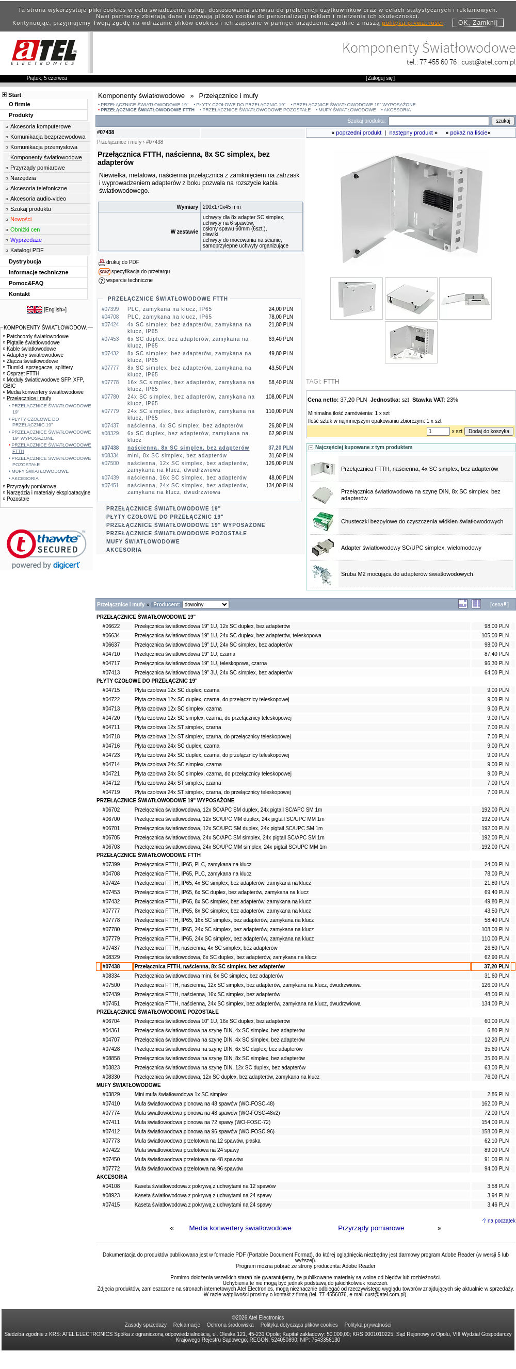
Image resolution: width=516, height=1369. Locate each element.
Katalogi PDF (27, 250)
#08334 (111, 976)
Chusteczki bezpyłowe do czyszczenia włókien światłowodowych (422, 521)
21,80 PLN (497, 883)
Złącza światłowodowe (30, 361)
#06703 (111, 847)
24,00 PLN (497, 864)
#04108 (111, 1186)
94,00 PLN (497, 1169)
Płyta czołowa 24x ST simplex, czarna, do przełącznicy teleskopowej (213, 792)
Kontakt (19, 294)
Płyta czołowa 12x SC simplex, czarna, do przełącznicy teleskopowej (213, 718)
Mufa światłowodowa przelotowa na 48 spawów (189, 1159)
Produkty (21, 115)
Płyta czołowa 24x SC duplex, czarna (177, 746)
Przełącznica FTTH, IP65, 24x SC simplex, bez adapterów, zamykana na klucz (224, 929)
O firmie (19, 104)
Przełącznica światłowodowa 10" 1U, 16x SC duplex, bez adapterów (213, 1021)
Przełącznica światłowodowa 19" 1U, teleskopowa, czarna (201, 663)
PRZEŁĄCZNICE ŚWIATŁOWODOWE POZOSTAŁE (256, 109)
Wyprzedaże (26, 240)
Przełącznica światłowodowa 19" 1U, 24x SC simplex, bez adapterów (214, 645)
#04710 (111, 654)
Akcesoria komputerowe (40, 126)
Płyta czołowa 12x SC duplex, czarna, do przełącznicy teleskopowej (212, 699)
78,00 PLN (497, 874)
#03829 (111, 1094)
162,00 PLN (495, 1104)
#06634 (111, 635)
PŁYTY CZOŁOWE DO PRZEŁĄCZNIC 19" (240, 104)
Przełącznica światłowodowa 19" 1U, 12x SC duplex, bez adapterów (213, 626)
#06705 (111, 837)
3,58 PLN (498, 1186)
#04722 (111, 699)
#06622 (111, 626)
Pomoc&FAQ (26, 283)
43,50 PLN (497, 911)
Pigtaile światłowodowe (31, 342)
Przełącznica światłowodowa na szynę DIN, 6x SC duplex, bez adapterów (219, 1049)
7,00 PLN (498, 727)
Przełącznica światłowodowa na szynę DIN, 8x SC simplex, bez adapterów (220, 1058)
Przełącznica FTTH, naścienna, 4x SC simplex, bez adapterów (419, 469)
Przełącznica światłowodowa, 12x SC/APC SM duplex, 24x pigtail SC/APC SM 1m (228, 810)
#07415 (111, 1205)
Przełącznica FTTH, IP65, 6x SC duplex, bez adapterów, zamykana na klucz (222, 892)
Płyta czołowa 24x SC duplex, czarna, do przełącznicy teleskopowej (212, 755)
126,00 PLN (495, 985)
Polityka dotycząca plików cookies (299, 1325)
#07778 (111, 920)
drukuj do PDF (122, 262)
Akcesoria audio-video (38, 198)
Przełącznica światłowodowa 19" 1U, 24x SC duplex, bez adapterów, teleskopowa (228, 635)
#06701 (111, 828)
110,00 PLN (495, 939)
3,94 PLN (498, 1195)
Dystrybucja (25, 261)
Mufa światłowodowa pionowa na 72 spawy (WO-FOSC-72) (202, 1122)
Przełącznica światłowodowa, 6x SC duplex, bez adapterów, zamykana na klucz (226, 957)
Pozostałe (16, 499)
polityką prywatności (412, 23)
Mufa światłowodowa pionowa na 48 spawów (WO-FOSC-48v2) (207, 1113)
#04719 (111, 792)
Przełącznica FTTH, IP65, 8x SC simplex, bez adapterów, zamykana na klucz (223, 901)
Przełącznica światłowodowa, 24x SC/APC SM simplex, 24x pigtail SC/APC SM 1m (230, 837)
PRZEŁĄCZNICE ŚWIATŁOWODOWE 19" (144, 104)
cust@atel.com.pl (488, 62)
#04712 (111, 783)
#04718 (111, 736)
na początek (501, 1221)
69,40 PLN (497, 892)
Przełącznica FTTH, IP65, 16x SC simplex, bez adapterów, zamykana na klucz (224, 920)
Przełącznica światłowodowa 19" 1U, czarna (185, 654)
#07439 (111, 994)
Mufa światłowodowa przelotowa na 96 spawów (189, 1169)
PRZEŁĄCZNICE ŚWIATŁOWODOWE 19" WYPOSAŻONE (355, 104)
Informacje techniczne (39, 272)
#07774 (111, 1113)
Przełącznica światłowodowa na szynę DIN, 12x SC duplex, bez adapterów (220, 1067)
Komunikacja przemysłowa (43, 147)
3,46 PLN (498, 1205)
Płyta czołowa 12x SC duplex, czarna (177, 690)
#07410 (111, 1104)
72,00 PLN (497, 1113)
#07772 (111, 1169)
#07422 (111, 1150)
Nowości (21, 219)
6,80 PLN (498, 1030)
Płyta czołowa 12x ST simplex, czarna (178, 727)
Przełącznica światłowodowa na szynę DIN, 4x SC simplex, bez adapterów (220, 1030)
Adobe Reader (359, 1266)
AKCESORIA (397, 109)
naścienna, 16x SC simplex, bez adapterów (187, 478)
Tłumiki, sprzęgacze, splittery (38, 367)
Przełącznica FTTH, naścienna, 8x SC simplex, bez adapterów (210, 966)
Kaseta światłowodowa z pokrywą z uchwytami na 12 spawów (205, 1186)
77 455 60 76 (438, 62)
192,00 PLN (495, 810)
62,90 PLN (497, 957)
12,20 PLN (497, 1040)
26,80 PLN (497, 948)
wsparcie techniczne (129, 280)
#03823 (111, 1067)
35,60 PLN (497, 1049)
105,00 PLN (495, 635)
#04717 (111, 663)
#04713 (111, 709)
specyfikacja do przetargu (140, 271)
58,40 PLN (497, 920)
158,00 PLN (495, 1131)
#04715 (111, 690)
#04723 (111, 755)
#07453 (111, 892)
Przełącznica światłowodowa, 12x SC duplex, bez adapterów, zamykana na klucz (227, 1077)
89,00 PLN (497, 1150)
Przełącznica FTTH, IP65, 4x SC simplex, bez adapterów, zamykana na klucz (223, 883)
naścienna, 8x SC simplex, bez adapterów (188, 448)
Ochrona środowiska (230, 1325)
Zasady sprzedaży (146, 1325)
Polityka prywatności (368, 1325)
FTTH (332, 381)
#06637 (111, 645)
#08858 (111, 1058)
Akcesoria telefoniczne (38, 188)
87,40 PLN (497, 654)
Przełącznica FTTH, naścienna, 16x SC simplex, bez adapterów (207, 994)
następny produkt (411, 132)
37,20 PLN (496, 966)
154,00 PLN (495, 1122)
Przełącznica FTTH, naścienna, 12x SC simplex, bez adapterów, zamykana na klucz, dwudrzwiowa (248, 985)
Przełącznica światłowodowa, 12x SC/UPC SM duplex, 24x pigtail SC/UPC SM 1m (229, 828)
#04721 (111, 774)
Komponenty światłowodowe (46, 157)
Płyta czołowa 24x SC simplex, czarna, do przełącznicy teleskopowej (213, 774)
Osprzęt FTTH (21, 373)
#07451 (111, 1004)
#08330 (111, 1077)
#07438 (111, 966)
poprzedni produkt (358, 132)
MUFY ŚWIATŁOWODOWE (347, 109)
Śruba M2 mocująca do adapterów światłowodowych (407, 574)
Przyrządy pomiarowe (371, 1228)
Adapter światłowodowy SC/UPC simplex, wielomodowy (411, 548)
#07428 (111, 1049)
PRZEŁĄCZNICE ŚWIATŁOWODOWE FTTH (148, 109)
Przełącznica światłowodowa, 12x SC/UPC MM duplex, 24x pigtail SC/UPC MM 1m (230, 819)
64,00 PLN (497, 672)
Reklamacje (186, 1325)
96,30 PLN (497, 663)
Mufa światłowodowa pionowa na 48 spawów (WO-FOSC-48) (205, 1104)
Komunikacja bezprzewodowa (48, 137)
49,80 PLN (497, 901)
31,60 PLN (497, 976)
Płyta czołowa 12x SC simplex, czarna (178, 709)
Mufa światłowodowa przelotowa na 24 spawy (187, 1150)
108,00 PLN (495, 929)
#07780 (111, 929)
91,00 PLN (497, 1159)
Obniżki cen (25, 229)
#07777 (111, 911)
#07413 (111, 672)
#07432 (111, 901)
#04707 (111, 1040)
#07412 (111, 1131)
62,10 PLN (497, 1141)
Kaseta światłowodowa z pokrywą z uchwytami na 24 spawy (203, 1195)
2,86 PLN (498, 1094)
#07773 (111, 1141)
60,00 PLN (497, 1021)
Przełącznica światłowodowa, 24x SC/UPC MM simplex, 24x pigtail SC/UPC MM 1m (231, 847)
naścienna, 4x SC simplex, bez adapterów (185, 425)
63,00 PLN (497, 1067)
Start (14, 95)
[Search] (439, 121)
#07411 (111, 1122)
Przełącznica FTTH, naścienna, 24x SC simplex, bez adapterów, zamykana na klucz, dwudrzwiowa (248, 1004)
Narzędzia (23, 178)
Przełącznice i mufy (27, 398)
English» (55, 309)
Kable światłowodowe (29, 349)
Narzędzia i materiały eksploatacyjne (46, 493)
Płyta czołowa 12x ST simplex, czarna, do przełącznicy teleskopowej (213, 736)
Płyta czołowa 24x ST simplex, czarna (178, 783)
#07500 (111, 985)
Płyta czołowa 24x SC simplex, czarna (178, 764)
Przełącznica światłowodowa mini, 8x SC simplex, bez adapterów (209, 976)
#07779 (111, 939)
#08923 (111, 1195)
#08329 (111, 957)
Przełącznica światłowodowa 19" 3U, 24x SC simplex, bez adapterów (214, 672)
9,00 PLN (498, 690)
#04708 (111, 874)
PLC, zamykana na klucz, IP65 (169, 309)
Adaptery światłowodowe (33, 355)
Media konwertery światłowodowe (240, 1228)
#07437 (111, 948)
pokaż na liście (469, 132)
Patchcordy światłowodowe (36, 336)
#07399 (111, 864)
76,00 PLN (497, 1077)
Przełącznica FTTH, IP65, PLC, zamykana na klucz (193, 864)
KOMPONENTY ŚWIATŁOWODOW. (45, 328)
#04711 (111, 727)
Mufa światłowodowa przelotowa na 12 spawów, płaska (198, 1141)
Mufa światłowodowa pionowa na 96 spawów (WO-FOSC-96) (205, 1131)
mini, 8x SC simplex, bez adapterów (177, 455)
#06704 (111, 1021)
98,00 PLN (497, 626)
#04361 (111, 1030)
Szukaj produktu (30, 209)
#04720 (111, 718)
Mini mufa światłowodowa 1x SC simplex (181, 1094)
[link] (46, 549)
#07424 (111, 883)
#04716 (111, 746)
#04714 (111, 764)
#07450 (111, 1159)
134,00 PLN (495, 1004)
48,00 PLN (497, 994)
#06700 (111, 819)
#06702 (111, 810)
